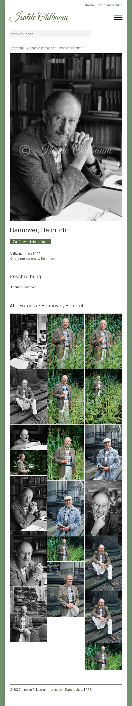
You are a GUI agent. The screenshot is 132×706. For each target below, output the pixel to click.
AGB (88, 689)
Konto (89, 5)
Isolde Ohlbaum (39, 17)
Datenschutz (74, 689)
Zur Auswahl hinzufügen (30, 241)
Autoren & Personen (40, 48)
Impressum (55, 689)
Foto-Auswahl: (110, 5)
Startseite (17, 48)
